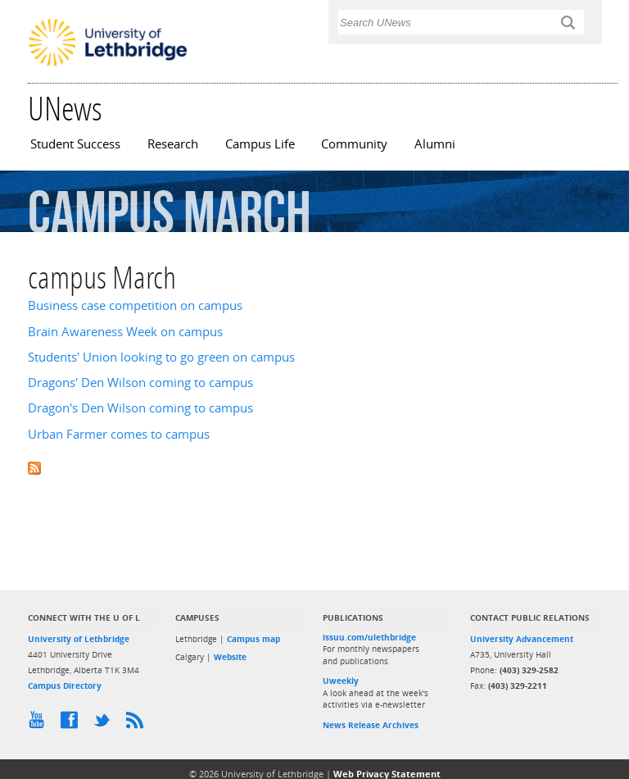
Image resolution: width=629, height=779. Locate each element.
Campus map (253, 639)
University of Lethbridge (78, 639)
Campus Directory (65, 685)
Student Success (75, 144)
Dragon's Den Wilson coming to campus (140, 408)
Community (354, 144)
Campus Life (260, 144)
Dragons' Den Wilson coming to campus (140, 382)
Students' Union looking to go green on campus (161, 357)
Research (172, 144)
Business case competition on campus (135, 305)
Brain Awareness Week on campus (125, 331)
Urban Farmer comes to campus (119, 434)
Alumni (434, 144)
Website (230, 657)
